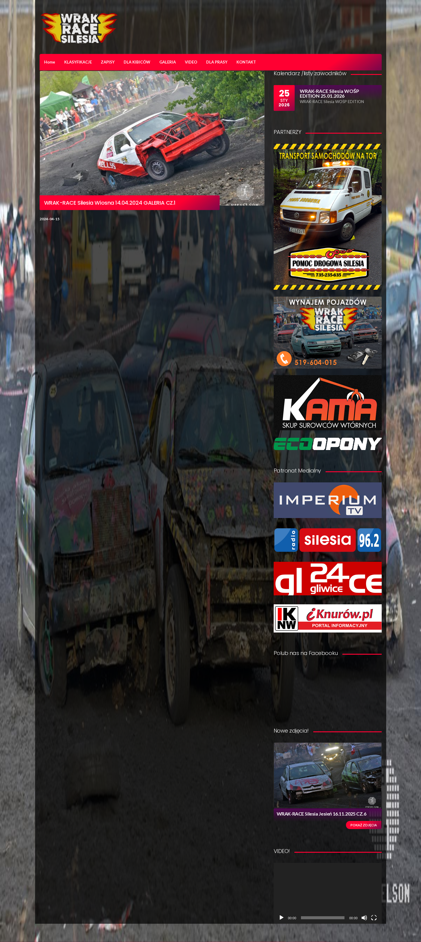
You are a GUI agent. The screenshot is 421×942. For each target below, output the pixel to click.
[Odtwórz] (281, 918)
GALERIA (167, 62)
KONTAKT (246, 62)
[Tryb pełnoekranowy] (374, 918)
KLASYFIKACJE (78, 62)
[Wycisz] (364, 918)
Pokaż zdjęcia (363, 825)
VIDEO (191, 62)
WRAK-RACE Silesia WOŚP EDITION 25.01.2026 (329, 93)
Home (49, 62)
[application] (328, 893)
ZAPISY (108, 62)
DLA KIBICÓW (137, 62)
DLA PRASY (216, 62)
